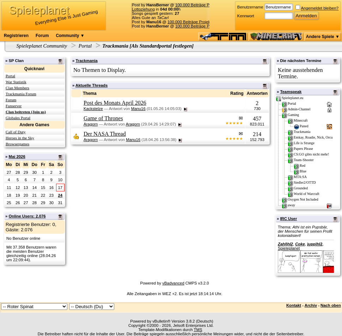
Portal (85, 46)
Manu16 (138, 108)
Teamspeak (290, 92)
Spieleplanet (289, 248)
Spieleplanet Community (42, 46)
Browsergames (17, 144)
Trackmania (86, 61)
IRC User (288, 218)
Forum (42, 35)
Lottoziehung (143, 9)
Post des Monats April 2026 (115, 103)
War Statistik (16, 82)
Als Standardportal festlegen (161, 46)
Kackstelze (93, 108)
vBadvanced (173, 283)
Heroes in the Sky (20, 138)
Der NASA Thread (105, 134)
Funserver (14, 106)
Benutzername (250, 7)
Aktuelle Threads (91, 85)
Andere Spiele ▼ (323, 36)
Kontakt (293, 305)
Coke (300, 244)
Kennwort (245, 16)
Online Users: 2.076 (26, 216)
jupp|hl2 (314, 244)
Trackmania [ (116, 46)
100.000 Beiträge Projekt (197, 5)
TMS (198, 330)
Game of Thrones (103, 118)
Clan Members (17, 88)
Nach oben (330, 305)
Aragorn (91, 124)
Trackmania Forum (21, 94)
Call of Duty (16, 132)
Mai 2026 (16, 156)
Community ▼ (70, 35)
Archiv (311, 305)
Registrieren (16, 35)
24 (60, 195)
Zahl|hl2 (285, 244)
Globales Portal (18, 118)
